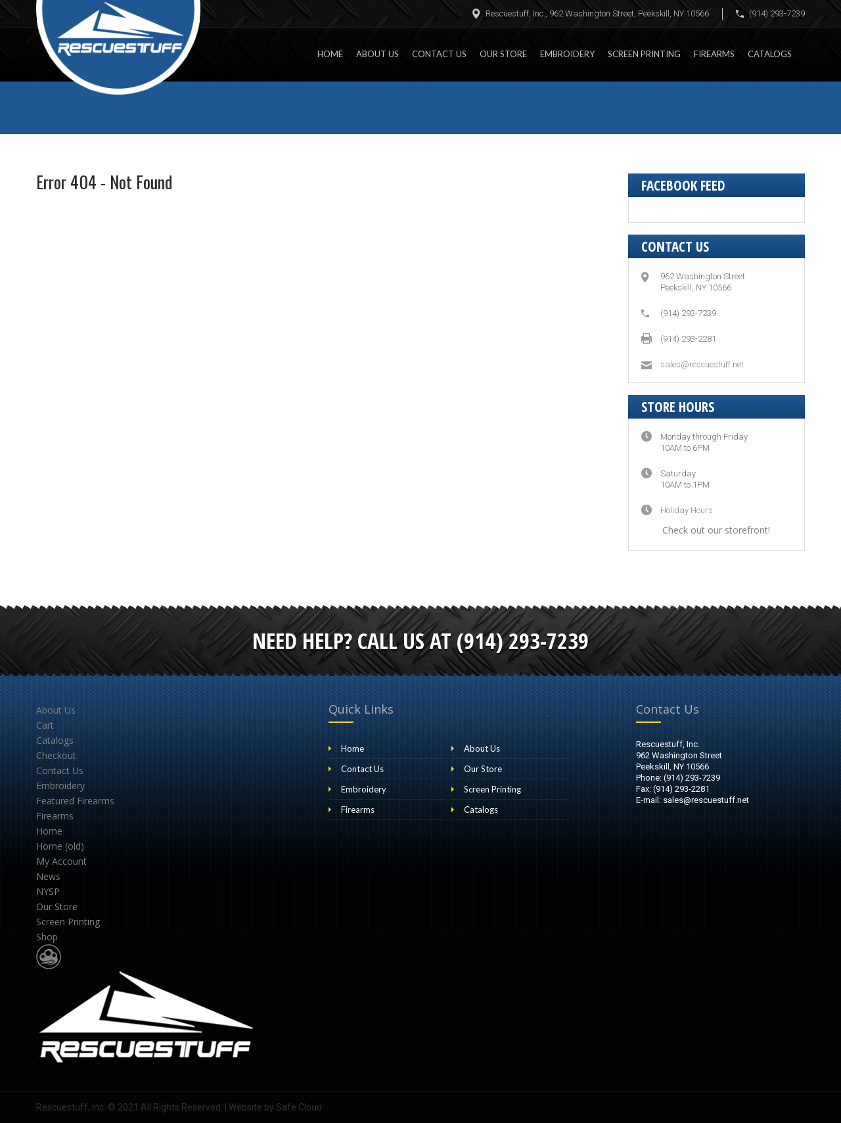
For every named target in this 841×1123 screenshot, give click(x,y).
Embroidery (567, 54)
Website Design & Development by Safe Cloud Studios (48, 956)
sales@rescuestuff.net (702, 364)
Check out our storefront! (716, 530)
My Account (61, 861)
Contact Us (439, 54)
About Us (377, 54)
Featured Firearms (75, 800)
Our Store (503, 54)
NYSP (48, 891)
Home (330, 54)
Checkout (56, 755)
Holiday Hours (686, 510)
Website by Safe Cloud (275, 1107)
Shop (47, 936)
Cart (45, 725)
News (48, 876)
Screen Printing (644, 54)
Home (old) (60, 846)
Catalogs (770, 54)
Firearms (714, 54)
